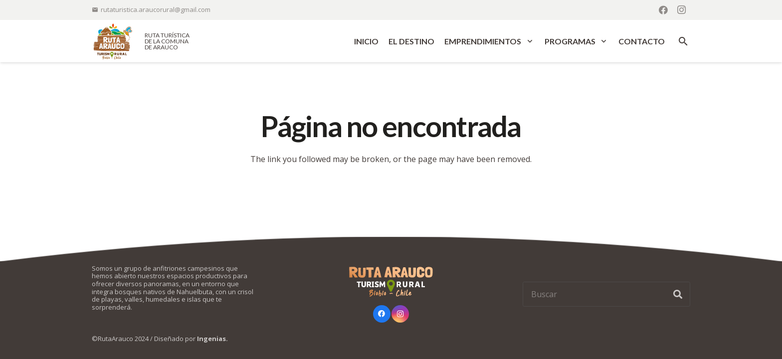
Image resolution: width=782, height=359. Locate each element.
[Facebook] (663, 10)
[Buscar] (606, 294)
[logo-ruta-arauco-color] (113, 41)
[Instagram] (681, 10)
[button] (528, 41)
